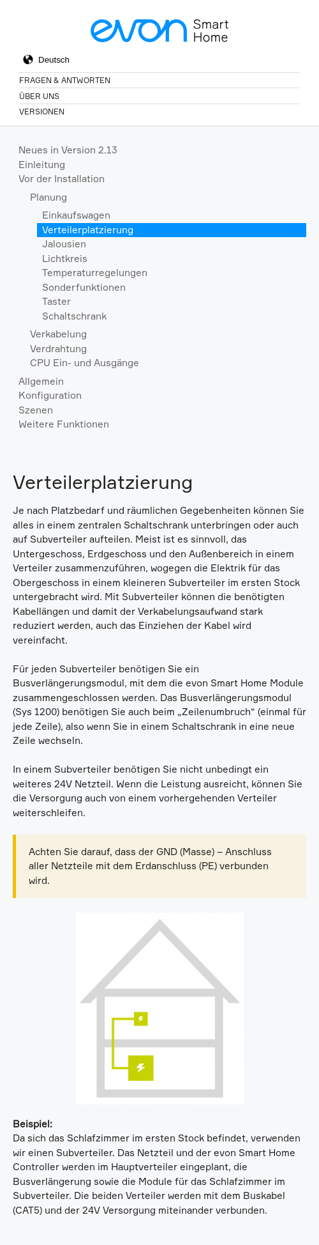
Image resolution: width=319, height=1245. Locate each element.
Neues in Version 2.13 (68, 150)
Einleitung (42, 165)
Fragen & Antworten (64, 80)
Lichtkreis (64, 258)
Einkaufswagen (76, 215)
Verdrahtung (58, 349)
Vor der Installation (62, 179)
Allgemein (41, 381)
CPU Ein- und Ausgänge (84, 363)
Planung (48, 197)
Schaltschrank (74, 316)
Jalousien (64, 244)
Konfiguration (50, 395)
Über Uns (39, 96)
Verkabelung (58, 334)
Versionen (41, 111)
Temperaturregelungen (94, 273)
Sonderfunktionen (84, 287)
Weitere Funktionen (64, 424)
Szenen (36, 410)
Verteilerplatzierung (87, 230)
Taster (56, 301)
